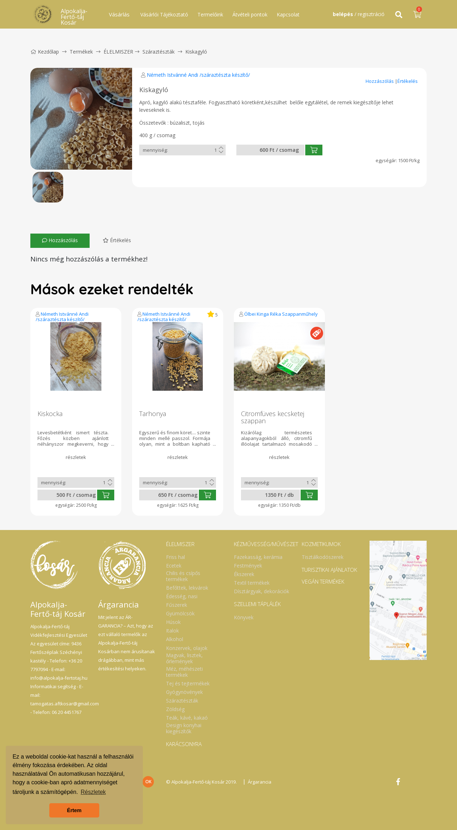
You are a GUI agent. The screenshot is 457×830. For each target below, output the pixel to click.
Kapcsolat (288, 14)
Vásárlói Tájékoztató (164, 14)
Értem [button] (74, 810)
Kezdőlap (44, 51)
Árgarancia (259, 782)
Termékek (81, 51)
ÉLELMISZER (118, 51)
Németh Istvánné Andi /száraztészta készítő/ (198, 74)
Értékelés (407, 81)
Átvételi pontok (249, 14)
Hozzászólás (380, 81)
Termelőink (210, 14)
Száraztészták (158, 51)
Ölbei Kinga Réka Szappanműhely (281, 314)
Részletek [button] (93, 792)
